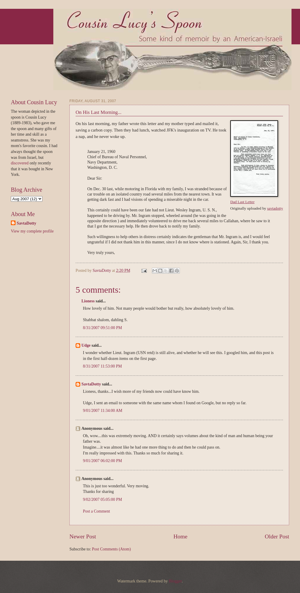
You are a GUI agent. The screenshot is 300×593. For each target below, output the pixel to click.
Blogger (175, 581)
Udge (86, 345)
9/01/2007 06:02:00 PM (102, 461)
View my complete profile (32, 231)
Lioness (88, 301)
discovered (20, 163)
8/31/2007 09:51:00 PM (102, 328)
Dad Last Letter (242, 202)
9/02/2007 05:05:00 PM (102, 499)
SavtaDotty (102, 270)
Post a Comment (96, 511)
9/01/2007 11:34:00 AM (102, 410)
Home (180, 536)
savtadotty (275, 208)
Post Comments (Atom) (111, 549)
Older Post (277, 536)
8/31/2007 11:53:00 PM (102, 366)
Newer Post (82, 536)
